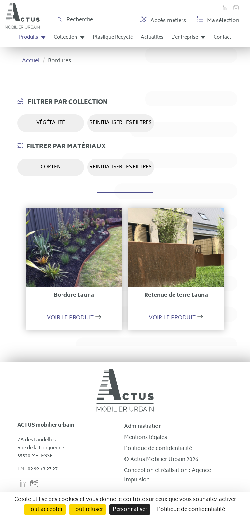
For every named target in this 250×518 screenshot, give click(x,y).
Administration (143, 426)
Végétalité (50, 123)
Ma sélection (218, 20)
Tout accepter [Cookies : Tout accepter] (44, 509)
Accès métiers (163, 20)
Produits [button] (32, 38)
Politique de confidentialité (158, 448)
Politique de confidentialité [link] (191, 509)
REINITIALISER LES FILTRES (121, 123)
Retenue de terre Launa (176, 295)
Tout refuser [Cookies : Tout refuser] (87, 509)
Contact (222, 38)
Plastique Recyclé (113, 38)
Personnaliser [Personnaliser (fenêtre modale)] (130, 509)
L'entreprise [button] (188, 38)
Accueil (31, 60)
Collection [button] (69, 38)
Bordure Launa (74, 295)
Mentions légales (145, 437)
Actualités (152, 38)
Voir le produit (70, 318)
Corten (51, 167)
